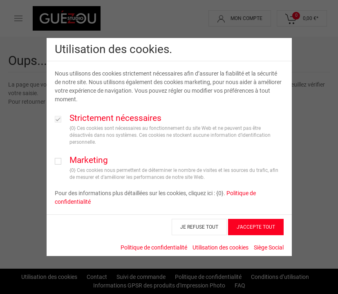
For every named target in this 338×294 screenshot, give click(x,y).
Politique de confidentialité (154, 247)
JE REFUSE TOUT (199, 227)
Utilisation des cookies (220, 247)
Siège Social (269, 247)
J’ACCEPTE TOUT (256, 227)
